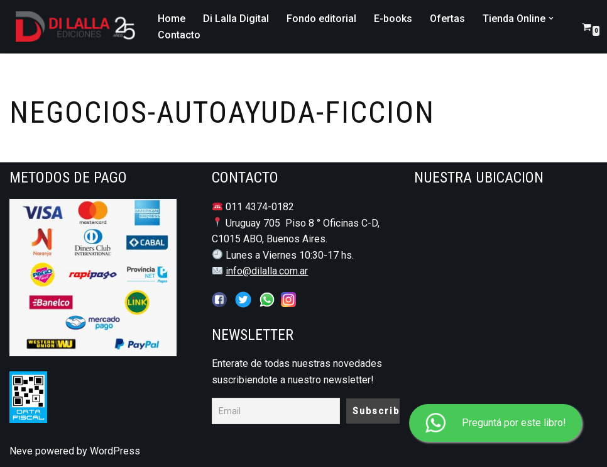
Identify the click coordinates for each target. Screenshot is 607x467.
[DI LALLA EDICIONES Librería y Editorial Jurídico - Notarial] (72, 26)
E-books (393, 19)
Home (171, 19)
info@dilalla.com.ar (267, 271)
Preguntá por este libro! (496, 423)
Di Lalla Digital (236, 19)
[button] (551, 18)
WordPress (115, 451)
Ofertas (447, 19)
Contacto (179, 35)
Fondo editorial (321, 19)
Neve (21, 451)
